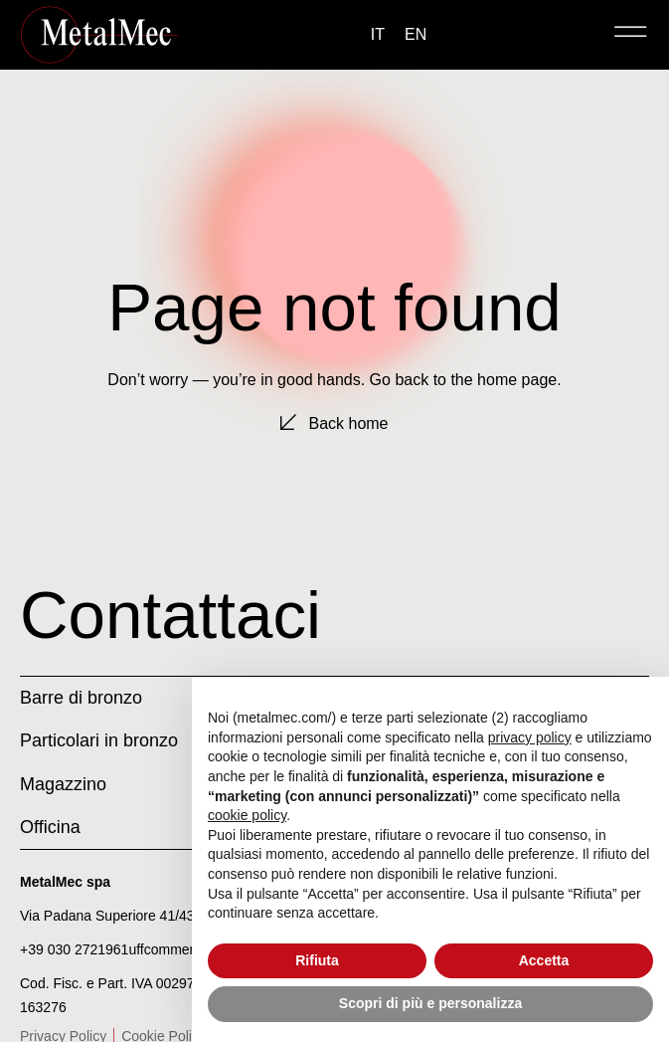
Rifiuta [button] (317, 960)
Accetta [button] (544, 960)
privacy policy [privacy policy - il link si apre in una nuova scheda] (530, 737)
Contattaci (170, 614)
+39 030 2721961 (74, 949)
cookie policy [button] (247, 815)
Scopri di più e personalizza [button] (430, 1003)
